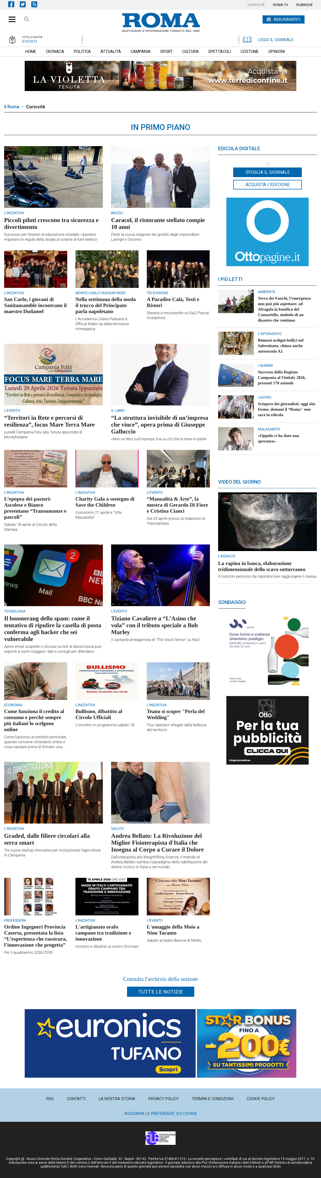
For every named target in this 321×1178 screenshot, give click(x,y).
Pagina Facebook (14, 4)
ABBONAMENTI (287, 19)
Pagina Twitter (25, 4)
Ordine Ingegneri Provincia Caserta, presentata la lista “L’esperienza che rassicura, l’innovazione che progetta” (35, 936)
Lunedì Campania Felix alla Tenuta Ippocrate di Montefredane (43, 434)
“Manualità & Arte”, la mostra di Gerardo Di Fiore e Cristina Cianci (177, 505)
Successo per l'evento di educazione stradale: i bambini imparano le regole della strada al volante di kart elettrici (50, 237)
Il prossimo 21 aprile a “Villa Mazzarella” (98, 515)
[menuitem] (256, 5)
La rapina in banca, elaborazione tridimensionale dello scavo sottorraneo (261, 566)
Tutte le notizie (160, 992)
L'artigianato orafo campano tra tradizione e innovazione (103, 933)
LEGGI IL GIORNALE (268, 40)
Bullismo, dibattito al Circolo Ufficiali (98, 714)
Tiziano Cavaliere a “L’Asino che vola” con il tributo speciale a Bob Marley (154, 625)
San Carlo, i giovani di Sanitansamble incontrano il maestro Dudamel (35, 305)
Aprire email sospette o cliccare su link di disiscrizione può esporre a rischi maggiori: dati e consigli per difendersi (53, 649)
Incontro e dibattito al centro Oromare (106, 946)
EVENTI (29, 41)
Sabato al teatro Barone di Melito (174, 940)
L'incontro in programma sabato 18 (104, 725)
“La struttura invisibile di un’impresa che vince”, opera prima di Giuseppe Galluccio (159, 424)
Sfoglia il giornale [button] (268, 172)
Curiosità (35, 106)
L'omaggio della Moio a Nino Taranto (173, 930)
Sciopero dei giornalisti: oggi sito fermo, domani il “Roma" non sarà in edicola (286, 409)
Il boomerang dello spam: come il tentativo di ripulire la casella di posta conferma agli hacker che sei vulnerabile (52, 628)
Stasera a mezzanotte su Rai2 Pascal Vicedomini (178, 315)
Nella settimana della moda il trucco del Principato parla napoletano (105, 305)
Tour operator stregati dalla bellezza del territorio (177, 727)
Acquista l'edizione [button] (268, 184)
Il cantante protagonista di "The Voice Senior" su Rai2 (155, 640)
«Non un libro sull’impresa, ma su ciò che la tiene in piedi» (159, 439)
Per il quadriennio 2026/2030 (28, 952)
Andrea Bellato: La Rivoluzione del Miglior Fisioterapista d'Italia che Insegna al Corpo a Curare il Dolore (157, 842)
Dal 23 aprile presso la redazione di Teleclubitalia (176, 521)
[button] (10, 16)
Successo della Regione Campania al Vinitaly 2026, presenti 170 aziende (282, 377)
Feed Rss (37, 4)
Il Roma (11, 106)
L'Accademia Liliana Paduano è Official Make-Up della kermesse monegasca (102, 324)
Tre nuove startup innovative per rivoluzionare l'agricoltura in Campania (52, 853)
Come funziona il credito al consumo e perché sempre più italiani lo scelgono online (34, 721)
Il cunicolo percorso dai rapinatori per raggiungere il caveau (267, 576)
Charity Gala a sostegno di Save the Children (104, 502)
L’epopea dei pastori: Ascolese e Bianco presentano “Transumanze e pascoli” (35, 508)
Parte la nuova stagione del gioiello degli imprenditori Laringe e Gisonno (155, 237)
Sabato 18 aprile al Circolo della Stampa (30, 527)
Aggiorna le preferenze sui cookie (160, 1113)
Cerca (26, 20)
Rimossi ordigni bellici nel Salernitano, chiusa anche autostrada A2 (280, 346)
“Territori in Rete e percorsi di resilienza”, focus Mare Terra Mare (49, 421)
